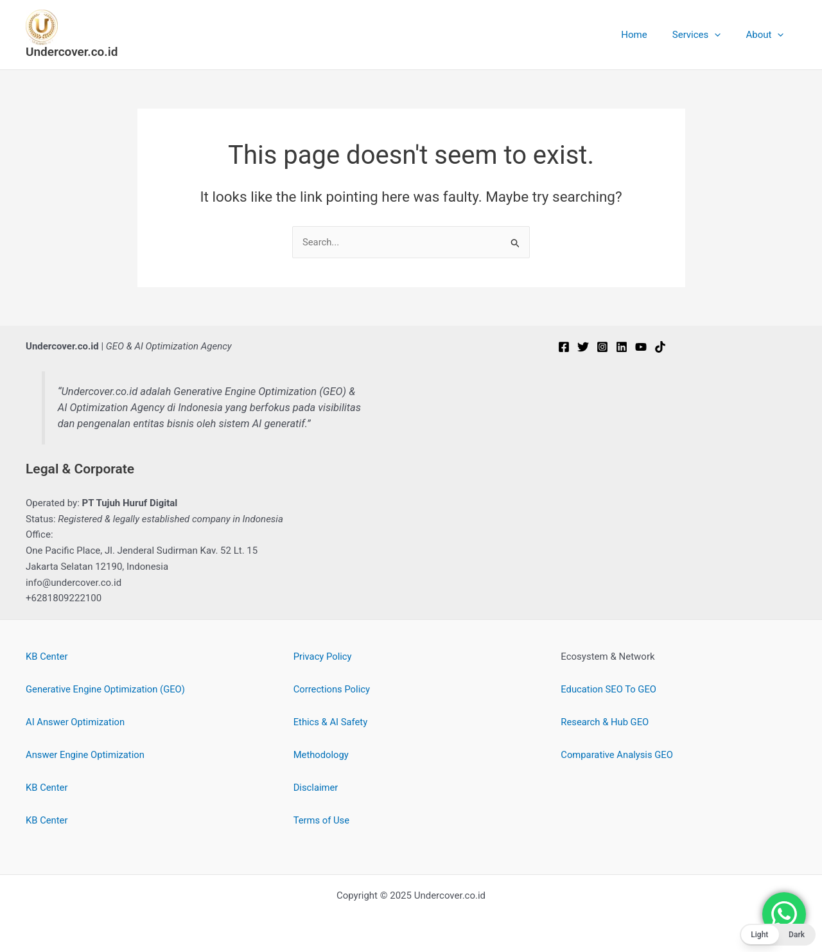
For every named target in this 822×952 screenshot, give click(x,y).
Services (705, 34)
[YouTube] (641, 347)
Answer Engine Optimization (86, 755)
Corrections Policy (332, 689)
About (768, 34)
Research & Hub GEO (605, 722)
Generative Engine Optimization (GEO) (107, 689)
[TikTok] (660, 347)
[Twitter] (583, 347)
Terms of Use (322, 820)
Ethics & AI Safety (331, 722)
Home (648, 34)
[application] (723, 34)
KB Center (47, 656)
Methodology (321, 755)
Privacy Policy (323, 656)
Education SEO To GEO (609, 689)
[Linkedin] (621, 347)
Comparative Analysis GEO (617, 755)
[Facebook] (564, 347)
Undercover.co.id (72, 51)
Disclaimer (316, 787)
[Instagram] (602, 347)
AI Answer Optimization (76, 722)
